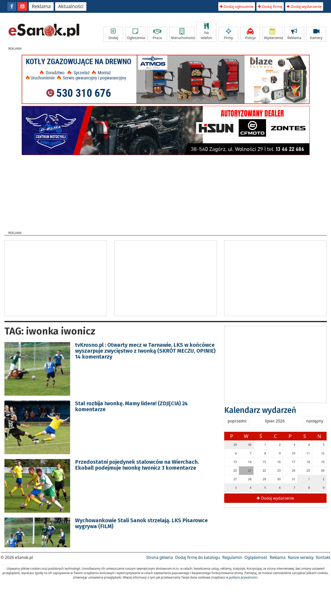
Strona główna (159, 557)
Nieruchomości (182, 34)
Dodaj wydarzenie (304, 6)
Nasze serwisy (301, 557)
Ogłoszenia (136, 34)
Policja (250, 34)
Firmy (228, 34)
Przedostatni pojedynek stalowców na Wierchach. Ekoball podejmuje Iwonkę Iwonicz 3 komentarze (137, 465)
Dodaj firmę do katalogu (197, 557)
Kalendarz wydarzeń (260, 410)
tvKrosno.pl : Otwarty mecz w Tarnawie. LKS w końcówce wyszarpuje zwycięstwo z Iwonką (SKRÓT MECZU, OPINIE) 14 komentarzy (145, 351)
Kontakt (323, 557)
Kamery (316, 34)
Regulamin (232, 557)
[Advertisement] (165, 191)
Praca (157, 34)
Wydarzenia (273, 34)
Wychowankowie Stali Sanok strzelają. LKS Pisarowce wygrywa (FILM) (141, 523)
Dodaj (113, 34)
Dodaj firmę (270, 6)
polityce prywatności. (243, 577)
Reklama (41, 6)
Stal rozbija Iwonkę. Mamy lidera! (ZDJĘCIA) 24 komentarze (131, 406)
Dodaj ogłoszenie (236, 6)
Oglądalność (255, 557)
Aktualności (70, 6)
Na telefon (206, 31)
